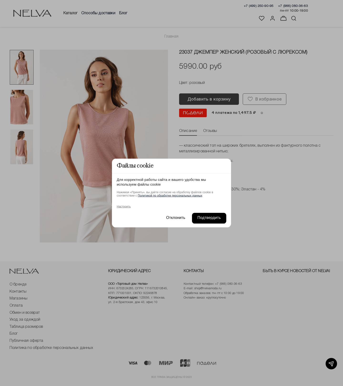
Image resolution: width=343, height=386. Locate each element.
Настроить (124, 206)
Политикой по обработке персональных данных (170, 195)
